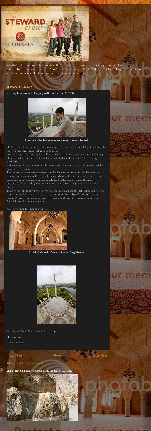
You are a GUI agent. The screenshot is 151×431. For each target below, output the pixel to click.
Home (57, 356)
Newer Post (14, 356)
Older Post (100, 356)
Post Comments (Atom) (31, 363)
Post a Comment (18, 343)
